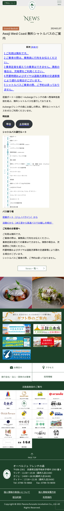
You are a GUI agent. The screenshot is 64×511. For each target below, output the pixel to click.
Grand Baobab (48, 292)
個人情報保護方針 (47, 492)
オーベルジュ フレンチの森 (32, 6)
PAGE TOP (32, 457)
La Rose (16, 292)
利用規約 (47, 497)
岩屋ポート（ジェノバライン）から (20, 217)
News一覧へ (32, 268)
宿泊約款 (16, 497)
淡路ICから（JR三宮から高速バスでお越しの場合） (28, 222)
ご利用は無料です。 (16, 53)
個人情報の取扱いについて (17, 492)
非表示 (34, 47)
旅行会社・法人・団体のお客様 (15, 376)
